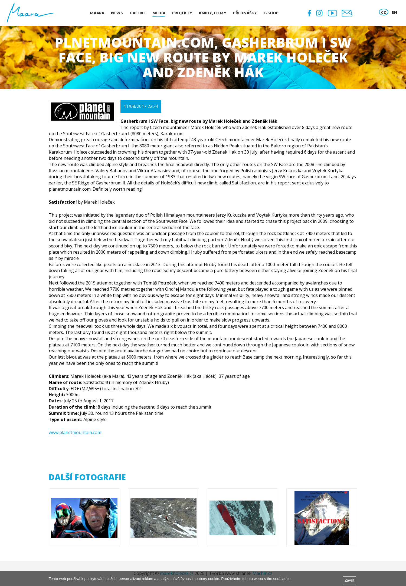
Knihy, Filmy (212, 12)
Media (158, 12)
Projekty (182, 12)
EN (394, 12)
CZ (383, 12)
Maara (97, 12)
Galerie (138, 12)
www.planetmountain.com (75, 432)
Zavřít (349, 580)
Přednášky (245, 12)
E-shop (271, 12)
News (117, 12)
